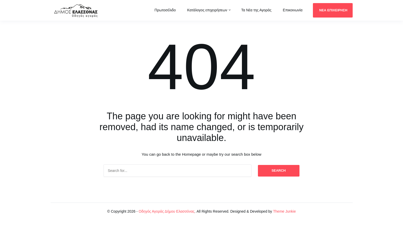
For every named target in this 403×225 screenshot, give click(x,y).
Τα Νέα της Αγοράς (256, 10)
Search (279, 170)
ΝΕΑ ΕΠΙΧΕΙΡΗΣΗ (333, 10)
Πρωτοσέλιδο (165, 10)
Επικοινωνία (293, 10)
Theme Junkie (284, 211)
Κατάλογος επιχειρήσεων (207, 10)
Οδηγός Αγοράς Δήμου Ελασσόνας (167, 211)
